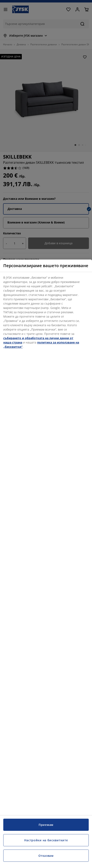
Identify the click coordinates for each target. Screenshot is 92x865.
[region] (46, 562)
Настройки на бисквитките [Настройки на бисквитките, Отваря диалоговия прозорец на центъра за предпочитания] (46, 840)
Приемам (46, 825)
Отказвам (46, 856)
